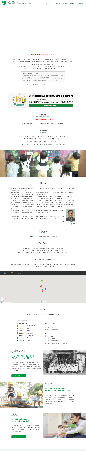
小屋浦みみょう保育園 (23, 339)
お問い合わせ (81, 3)
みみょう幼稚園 (50, 322)
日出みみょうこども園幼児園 (25, 334)
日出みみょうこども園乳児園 (25, 332)
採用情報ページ (51, 123)
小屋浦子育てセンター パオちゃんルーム (56, 342)
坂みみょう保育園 (22, 336)
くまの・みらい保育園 (23, 329)
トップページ (49, 3)
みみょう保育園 (22, 322)
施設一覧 (58, 3)
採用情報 (72, 3)
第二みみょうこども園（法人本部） (26, 324)
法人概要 (65, 3)
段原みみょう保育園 (23, 327)
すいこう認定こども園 (51, 328)
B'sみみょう (49, 335)
